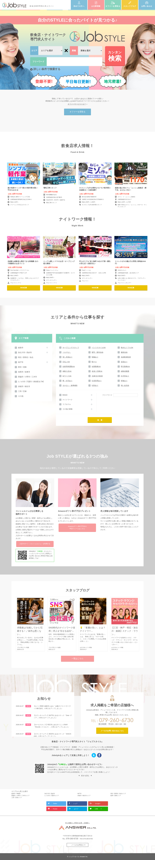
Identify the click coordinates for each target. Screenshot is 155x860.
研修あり (124, 381)
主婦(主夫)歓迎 (97, 376)
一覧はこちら (77, 658)
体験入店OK (67, 371)
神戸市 (20, 362)
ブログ (19, 647)
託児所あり (125, 376)
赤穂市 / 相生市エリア (84, 795)
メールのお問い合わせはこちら (112, 731)
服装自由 (124, 352)
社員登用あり (97, 381)
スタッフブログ (129, 6)
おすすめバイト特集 (86, 647)
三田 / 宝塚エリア (16, 797)
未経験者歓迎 (126, 357)
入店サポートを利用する (34, 544)
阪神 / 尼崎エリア (116, 795)
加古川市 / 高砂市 (25, 352)
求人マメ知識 (25, 647)
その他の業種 (67, 409)
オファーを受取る (113, 6)
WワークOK (67, 376)
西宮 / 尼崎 (22, 367)
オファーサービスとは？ (77, 104)
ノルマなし (67, 352)
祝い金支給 (125, 385)
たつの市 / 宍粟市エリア (51, 795)
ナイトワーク (67, 400)
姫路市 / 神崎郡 (15, 793)
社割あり (95, 385)
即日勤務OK (125, 366)
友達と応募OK (97, 371)
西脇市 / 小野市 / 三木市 (27, 377)
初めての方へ (79, 6)
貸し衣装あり (67, 357)
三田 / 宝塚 (22, 391)
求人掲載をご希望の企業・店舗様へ (77, 823)
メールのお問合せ (77, 845)
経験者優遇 (125, 371)
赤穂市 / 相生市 (24, 386)
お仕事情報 (96, 6)
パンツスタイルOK (99, 347)
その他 (20, 396)
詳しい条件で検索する (46, 69)
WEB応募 (23, 288)
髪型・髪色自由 (97, 352)
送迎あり (124, 362)
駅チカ (94, 362)
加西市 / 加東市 (24, 372)
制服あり (95, 357)
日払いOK (66, 362)
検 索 (99, 420)
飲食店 (65, 395)
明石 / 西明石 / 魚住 (25, 357)
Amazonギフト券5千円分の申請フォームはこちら (77, 528)
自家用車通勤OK (69, 366)
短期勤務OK (96, 366)
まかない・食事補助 (70, 385)
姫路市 (20, 348)
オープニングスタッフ (71, 347)
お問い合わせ (146, 6)
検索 (115, 56)
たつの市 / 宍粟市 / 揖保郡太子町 (31, 382)
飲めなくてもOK (127, 347)
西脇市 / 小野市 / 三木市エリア (20, 795)
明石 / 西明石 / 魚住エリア (118, 793)
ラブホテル (67, 404)
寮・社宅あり (67, 381)
